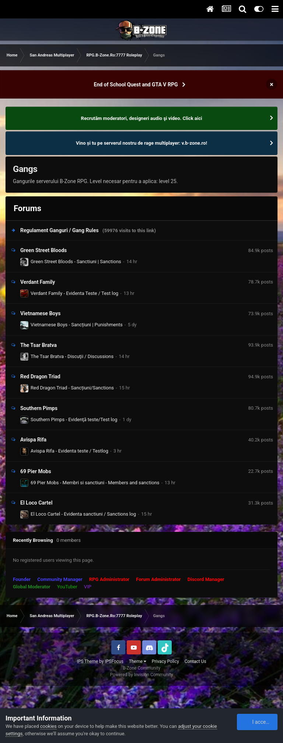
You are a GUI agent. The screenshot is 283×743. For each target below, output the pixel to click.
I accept (257, 722)
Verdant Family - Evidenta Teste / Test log (74, 293)
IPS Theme (87, 661)
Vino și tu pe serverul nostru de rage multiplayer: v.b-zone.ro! (141, 143)
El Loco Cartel (36, 503)
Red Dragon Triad (40, 376)
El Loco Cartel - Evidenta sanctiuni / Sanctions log (83, 514)
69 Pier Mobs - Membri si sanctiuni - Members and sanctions (95, 482)
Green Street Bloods (43, 250)
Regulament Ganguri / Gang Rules (59, 230)
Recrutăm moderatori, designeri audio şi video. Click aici (141, 118)
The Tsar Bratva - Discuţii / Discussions (72, 356)
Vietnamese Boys (40, 313)
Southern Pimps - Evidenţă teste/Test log (74, 419)
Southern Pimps (38, 408)
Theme (137, 661)
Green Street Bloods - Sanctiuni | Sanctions (76, 261)
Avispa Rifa (33, 440)
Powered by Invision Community (141, 674)
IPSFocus (114, 661)
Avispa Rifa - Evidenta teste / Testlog (69, 451)
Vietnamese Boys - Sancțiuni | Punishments (77, 324)
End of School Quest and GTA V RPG (136, 84)
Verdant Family (37, 282)
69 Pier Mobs (35, 471)
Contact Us (195, 661)
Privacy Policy (165, 661)
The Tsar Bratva (38, 345)
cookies (48, 726)
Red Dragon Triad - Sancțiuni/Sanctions (72, 388)
